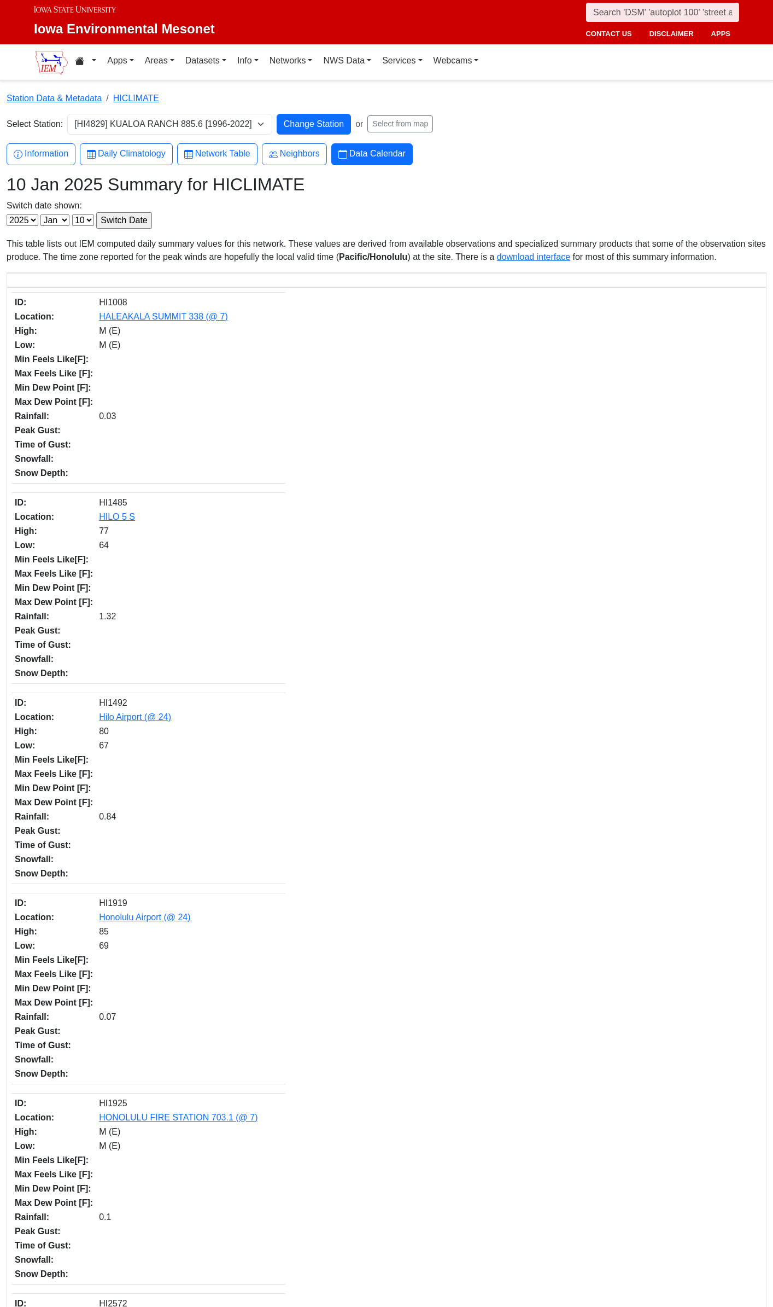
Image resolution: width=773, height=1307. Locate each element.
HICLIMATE (136, 98)
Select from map (400, 123)
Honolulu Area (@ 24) (118, 983)
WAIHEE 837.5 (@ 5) (117, 913)
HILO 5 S (94, 353)
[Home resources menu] (85, 62)
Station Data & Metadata (54, 98)
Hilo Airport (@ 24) (112, 388)
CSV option (333, 1121)
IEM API (168, 1121)
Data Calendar (372, 154)
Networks (288, 60)
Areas (156, 60)
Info (244, 60)
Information (41, 154)
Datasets (202, 60)
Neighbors (294, 154)
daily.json (253, 1121)
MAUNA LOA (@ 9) (113, 773)
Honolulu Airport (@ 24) (121, 423)
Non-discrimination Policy (599, 1231)
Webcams (453, 60)
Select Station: (35, 124)
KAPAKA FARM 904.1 (118, 528)
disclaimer (671, 34)
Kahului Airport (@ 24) (119, 493)
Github (410, 1228)
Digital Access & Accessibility (606, 1257)
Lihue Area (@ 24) (111, 1053)
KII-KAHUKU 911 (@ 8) (121, 563)
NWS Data (344, 60)
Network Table (217, 154)
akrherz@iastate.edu (265, 1220)
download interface (533, 257)
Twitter (410, 1205)
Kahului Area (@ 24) (115, 1088)
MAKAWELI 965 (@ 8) (119, 738)
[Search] (662, 12)
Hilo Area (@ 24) (108, 1018)
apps (720, 34)
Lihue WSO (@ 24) (113, 668)
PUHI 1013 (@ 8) (109, 878)
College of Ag (89, 1214)
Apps (117, 60)
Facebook (416, 1182)
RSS (407, 1274)
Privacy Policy (580, 1244)
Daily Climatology (126, 154)
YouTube (414, 1251)
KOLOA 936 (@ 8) (111, 598)
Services (398, 60)
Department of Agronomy (109, 1227)
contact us (608, 34)
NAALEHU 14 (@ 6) (115, 843)
